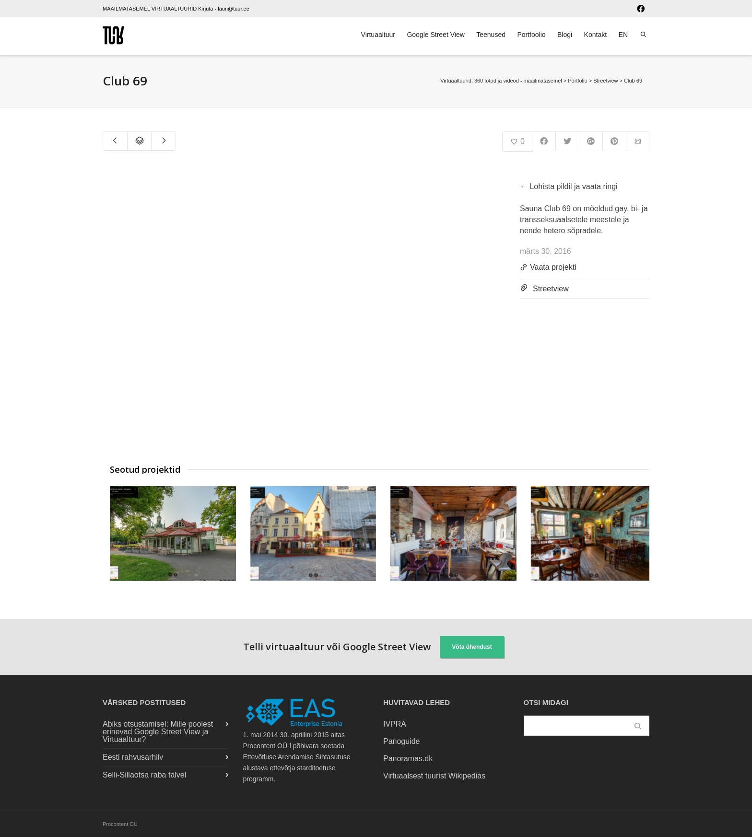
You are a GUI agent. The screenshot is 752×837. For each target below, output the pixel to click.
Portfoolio (531, 34)
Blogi (564, 34)
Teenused (490, 34)
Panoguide (401, 741)
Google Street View (435, 34)
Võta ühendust (472, 647)
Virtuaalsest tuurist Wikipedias (434, 776)
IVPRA (394, 724)
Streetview (551, 289)
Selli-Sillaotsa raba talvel (144, 775)
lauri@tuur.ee (233, 9)
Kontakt (595, 34)
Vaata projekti (548, 268)
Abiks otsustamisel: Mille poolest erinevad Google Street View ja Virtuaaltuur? (158, 731)
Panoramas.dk (408, 758)
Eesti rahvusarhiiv (133, 757)
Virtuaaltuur (378, 34)
